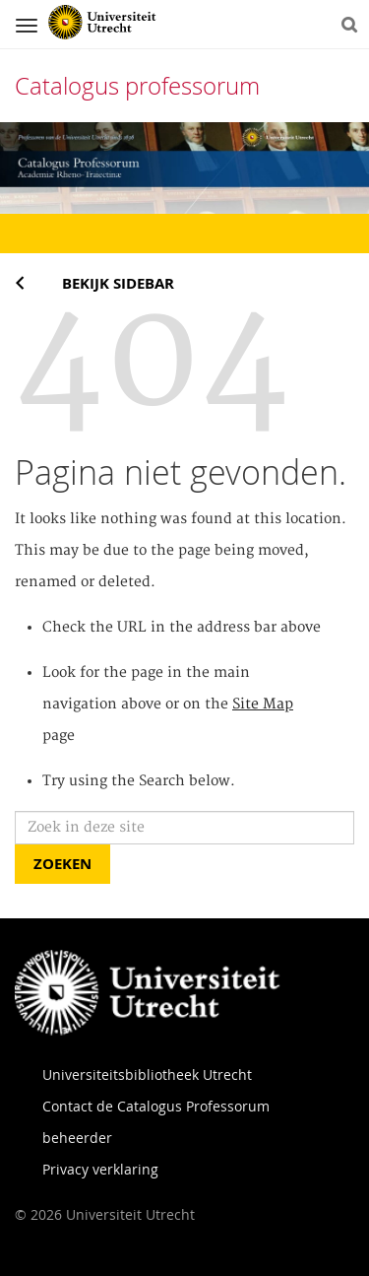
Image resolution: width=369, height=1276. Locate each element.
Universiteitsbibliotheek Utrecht (147, 1074)
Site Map (262, 704)
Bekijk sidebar (118, 283)
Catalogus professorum (137, 85)
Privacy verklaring (100, 1169)
